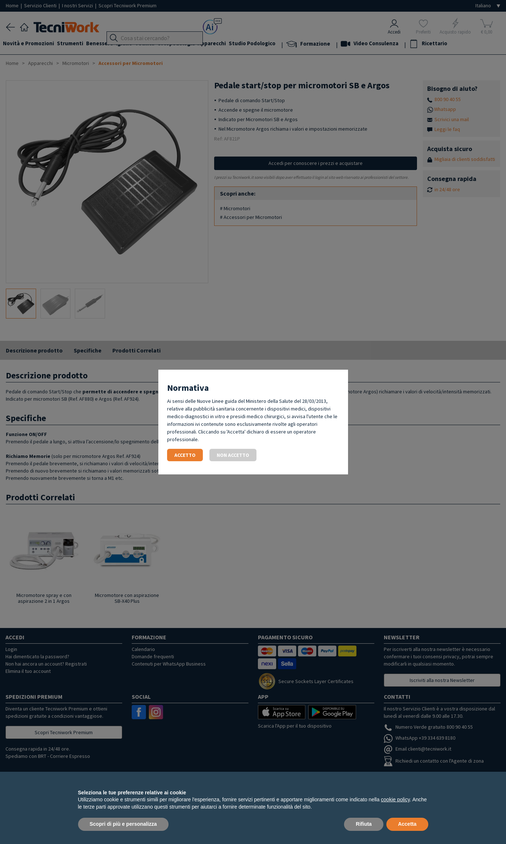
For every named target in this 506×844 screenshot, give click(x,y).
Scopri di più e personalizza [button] (123, 824)
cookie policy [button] (395, 799)
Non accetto (233, 455)
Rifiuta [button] (364, 824)
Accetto (185, 455)
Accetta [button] (407, 824)
